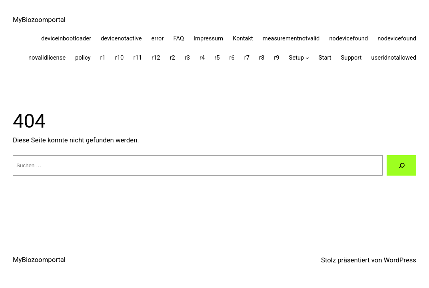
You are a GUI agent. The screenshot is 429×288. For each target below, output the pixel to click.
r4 (202, 57)
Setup (296, 57)
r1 (103, 57)
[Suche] (401, 165)
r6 (232, 57)
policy (83, 57)
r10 (119, 57)
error (157, 38)
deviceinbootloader (66, 38)
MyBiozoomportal (39, 20)
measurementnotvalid (291, 38)
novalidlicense (47, 57)
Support (351, 57)
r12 (156, 57)
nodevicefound (348, 38)
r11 (137, 57)
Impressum (208, 38)
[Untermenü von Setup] (307, 58)
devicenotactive (121, 38)
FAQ (179, 38)
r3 (187, 57)
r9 (276, 57)
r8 (261, 57)
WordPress (400, 260)
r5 (216, 57)
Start (325, 57)
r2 (172, 57)
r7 (246, 57)
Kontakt (243, 38)
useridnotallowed (393, 57)
